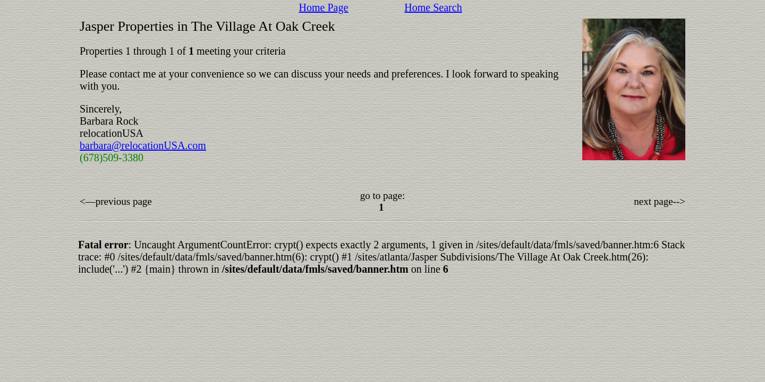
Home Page (323, 7)
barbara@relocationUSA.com (143, 145)
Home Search (433, 7)
